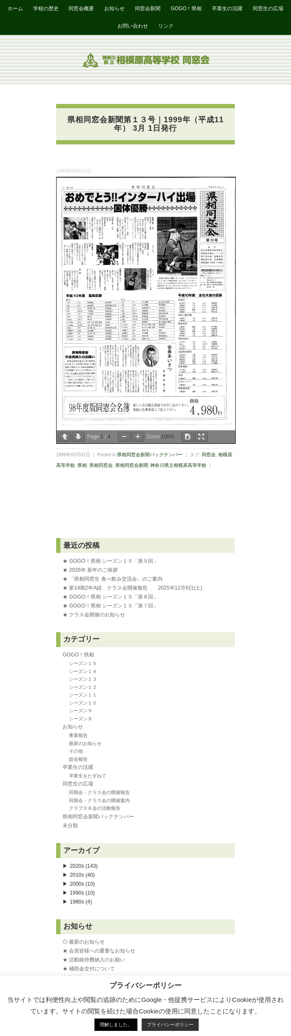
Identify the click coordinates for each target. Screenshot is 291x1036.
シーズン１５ (83, 663)
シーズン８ (80, 718)
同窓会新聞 (147, 9)
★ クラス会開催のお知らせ (94, 615)
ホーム (15, 9)
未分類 (70, 826)
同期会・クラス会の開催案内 (99, 800)
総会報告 (78, 759)
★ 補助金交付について (89, 969)
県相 (82, 465)
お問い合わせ (132, 26)
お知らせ (114, 9)
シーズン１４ (83, 671)
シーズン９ (80, 710)
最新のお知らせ (85, 743)
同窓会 (209, 454)
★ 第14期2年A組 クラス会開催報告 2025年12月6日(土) (132, 588)
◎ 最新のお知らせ (84, 942)
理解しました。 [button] (116, 1024)
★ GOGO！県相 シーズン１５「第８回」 (110, 597)
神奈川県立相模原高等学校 (178, 465)
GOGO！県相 (186, 9)
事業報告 (78, 735)
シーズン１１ (83, 694)
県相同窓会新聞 (131, 465)
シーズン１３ (83, 679)
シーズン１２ (83, 687)
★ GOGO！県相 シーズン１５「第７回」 (110, 606)
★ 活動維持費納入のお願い (94, 960)
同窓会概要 (81, 9)
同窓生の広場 (268, 9)
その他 (76, 751)
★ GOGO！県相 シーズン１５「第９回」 (110, 561)
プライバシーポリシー (170, 1024)
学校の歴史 (46, 9)
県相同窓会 (101, 465)
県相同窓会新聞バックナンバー (150, 454)
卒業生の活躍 (227, 9)
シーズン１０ (83, 702)
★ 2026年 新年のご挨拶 (90, 570)
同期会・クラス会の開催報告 (99, 792)
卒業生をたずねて (87, 775)
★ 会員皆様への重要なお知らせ (99, 951)
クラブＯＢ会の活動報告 (94, 808)
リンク (166, 26)
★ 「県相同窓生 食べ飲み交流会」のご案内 (113, 579)
